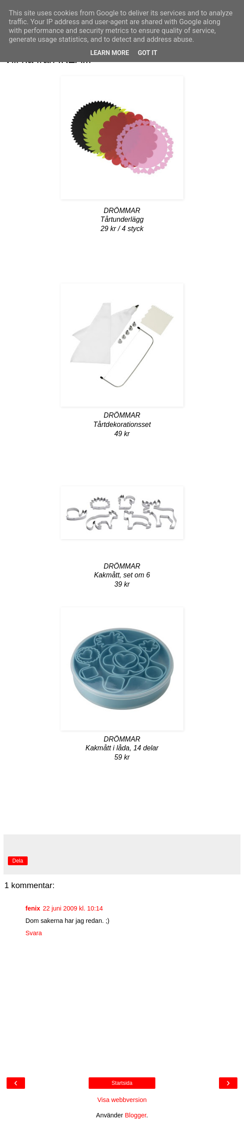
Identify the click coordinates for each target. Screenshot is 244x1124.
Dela (17, 861)
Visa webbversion (122, 1099)
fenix (32, 908)
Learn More (109, 53)
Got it (147, 53)
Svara (33, 933)
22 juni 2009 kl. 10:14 (73, 908)
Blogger (135, 1115)
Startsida (121, 1083)
